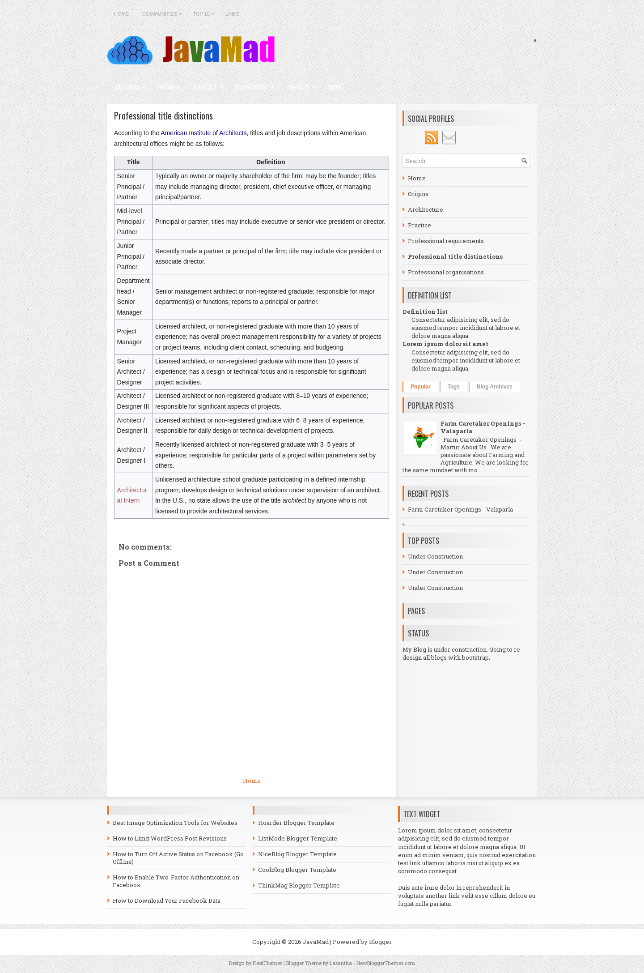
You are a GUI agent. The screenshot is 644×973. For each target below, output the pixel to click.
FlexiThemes (267, 963)
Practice (419, 225)
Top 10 (206, 12)
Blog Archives (495, 387)
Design (172, 84)
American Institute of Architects (203, 133)
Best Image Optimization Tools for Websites (175, 823)
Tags (454, 387)
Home (121, 14)
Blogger (380, 942)
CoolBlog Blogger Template (297, 870)
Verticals (210, 84)
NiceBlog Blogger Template (297, 854)
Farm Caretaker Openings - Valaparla (483, 427)
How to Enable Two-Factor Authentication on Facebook (176, 881)
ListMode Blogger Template (297, 838)
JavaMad (316, 942)
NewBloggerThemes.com (385, 963)
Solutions (132, 84)
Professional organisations (446, 272)
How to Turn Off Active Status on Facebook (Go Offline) (178, 858)
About (335, 86)
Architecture (425, 209)
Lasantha (341, 963)
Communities (164, 12)
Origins (418, 194)
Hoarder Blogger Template (296, 823)
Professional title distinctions (163, 115)
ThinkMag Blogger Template (299, 885)
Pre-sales (304, 84)
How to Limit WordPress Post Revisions (170, 838)
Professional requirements (446, 241)
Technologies (257, 84)
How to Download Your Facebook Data (166, 900)
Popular (421, 387)
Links (232, 14)
